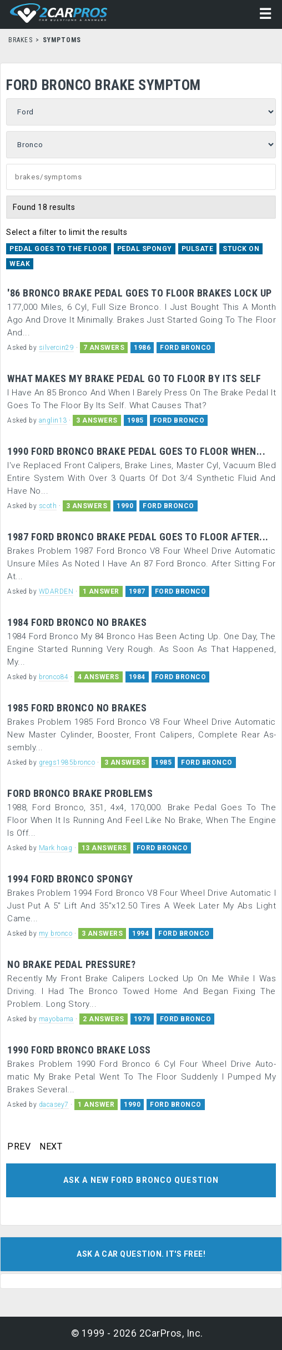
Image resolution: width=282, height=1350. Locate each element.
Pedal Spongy (144, 249)
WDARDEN (56, 591)
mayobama (56, 1019)
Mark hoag (56, 848)
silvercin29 (56, 348)
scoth (48, 506)
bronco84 (54, 677)
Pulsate (198, 249)
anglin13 (53, 420)
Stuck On (241, 249)
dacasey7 (54, 1104)
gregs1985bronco (67, 762)
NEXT (50, 1146)
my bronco (56, 933)
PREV (19, 1146)
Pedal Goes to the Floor (58, 249)
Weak (19, 264)
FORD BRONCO (186, 348)
